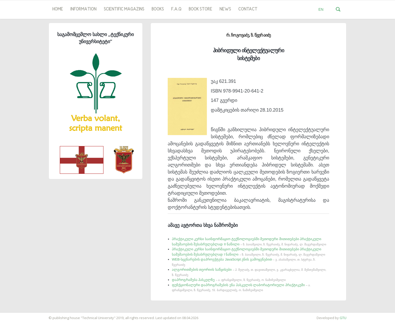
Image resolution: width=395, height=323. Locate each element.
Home (57, 9)
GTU (343, 317)
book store (200, 9)
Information (83, 9)
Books (158, 9)
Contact (247, 9)
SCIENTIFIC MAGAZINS (124, 9)
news (225, 9)
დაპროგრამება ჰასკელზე (229, 280)
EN (320, 9)
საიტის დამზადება (15, 315)
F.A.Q (176, 9)
